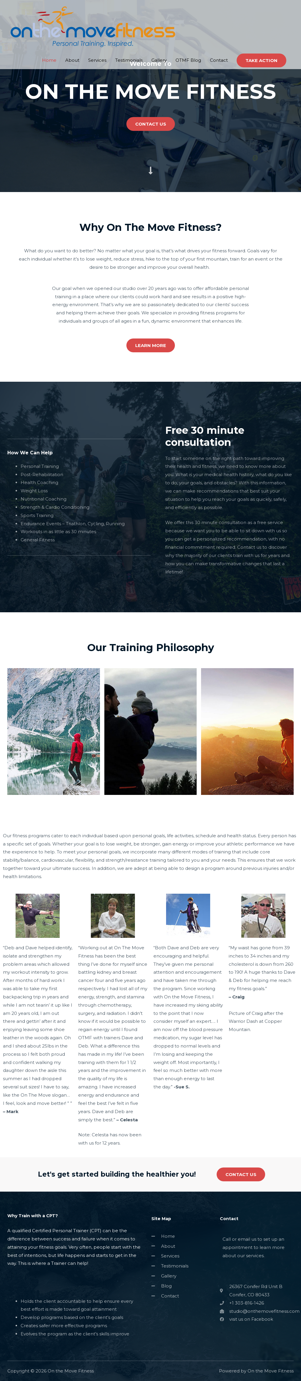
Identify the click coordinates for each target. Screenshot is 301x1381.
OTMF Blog (188, 40)
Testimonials (129, 40)
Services (97, 40)
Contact (219, 40)
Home (49, 40)
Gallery (159, 40)
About (72, 40)
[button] (150, 124)
